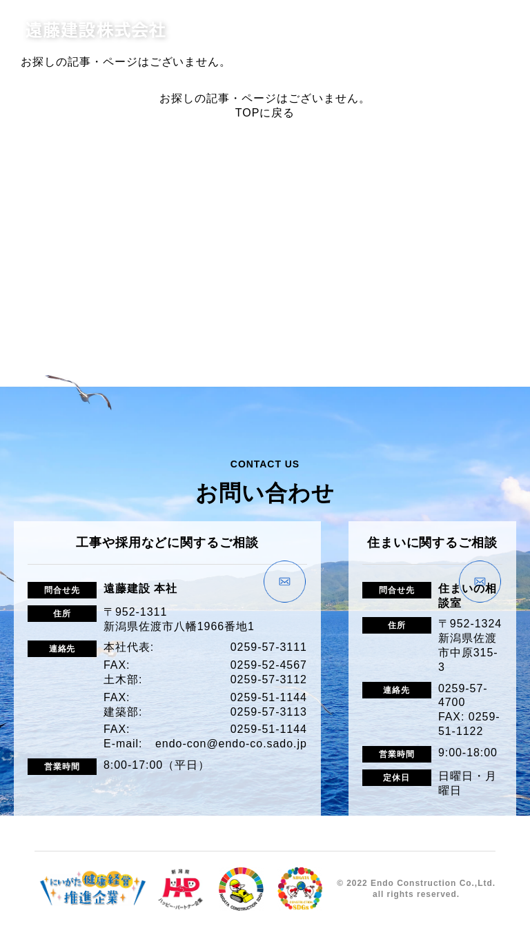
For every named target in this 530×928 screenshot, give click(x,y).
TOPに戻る (265, 113)
